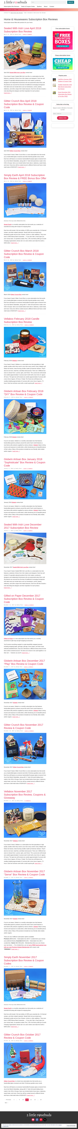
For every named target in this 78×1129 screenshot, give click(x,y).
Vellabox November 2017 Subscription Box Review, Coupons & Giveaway (25, 794)
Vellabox (14, 360)
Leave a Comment (27, 34)
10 (23, 1099)
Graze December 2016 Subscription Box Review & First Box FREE (65, 94)
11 (27, 1099)
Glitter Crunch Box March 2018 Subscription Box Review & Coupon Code (24, 254)
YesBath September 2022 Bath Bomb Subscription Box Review (65, 87)
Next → (7, 1102)
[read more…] (7, 93)
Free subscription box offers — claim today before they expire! (18, 9)
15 (41, 1099)
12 (31, 1099)
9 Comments (28, 800)
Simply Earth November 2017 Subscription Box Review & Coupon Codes (24, 960)
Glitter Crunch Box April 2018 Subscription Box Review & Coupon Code (24, 104)
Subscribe (62, 118)
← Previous (8, 1099)
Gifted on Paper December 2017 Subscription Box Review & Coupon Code (24, 598)
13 (35, 1099)
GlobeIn (14, 437)
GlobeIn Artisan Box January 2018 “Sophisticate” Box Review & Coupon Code (24, 462)
